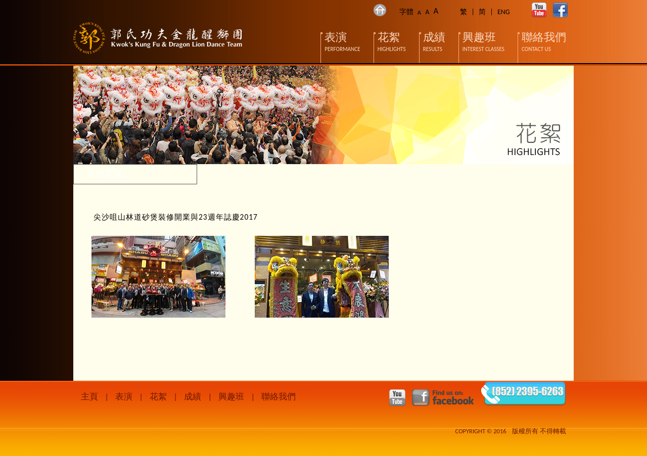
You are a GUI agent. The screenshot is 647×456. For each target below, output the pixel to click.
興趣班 (231, 396)
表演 (123, 396)
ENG (503, 12)
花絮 (158, 396)
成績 (192, 396)
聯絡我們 (278, 396)
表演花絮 (104, 174)
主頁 (89, 396)
